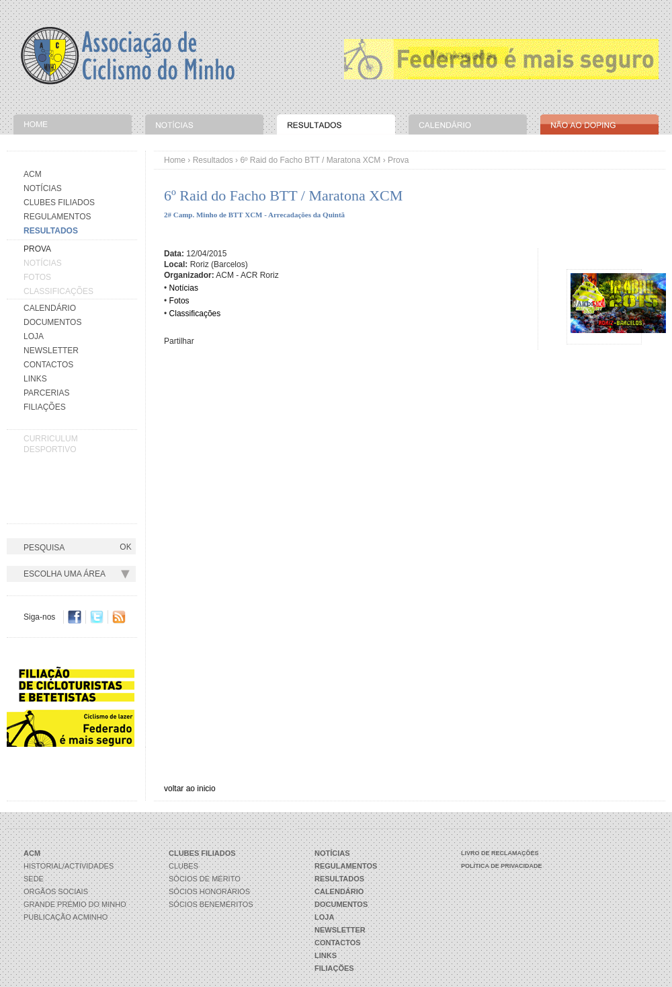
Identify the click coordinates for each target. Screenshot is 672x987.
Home (174, 160)
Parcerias (46, 393)
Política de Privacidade (501, 866)
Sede (34, 879)
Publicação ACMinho (66, 917)
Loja (34, 336)
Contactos (48, 364)
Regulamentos (57, 216)
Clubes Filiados (59, 202)
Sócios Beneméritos (211, 904)
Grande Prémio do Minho (75, 904)
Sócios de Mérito (205, 879)
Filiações (45, 407)
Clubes (183, 866)
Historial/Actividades (69, 866)
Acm (33, 174)
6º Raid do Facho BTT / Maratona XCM (310, 160)
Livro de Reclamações (500, 853)
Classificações (58, 291)
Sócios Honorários (209, 891)
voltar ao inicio (190, 788)
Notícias (43, 188)
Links (35, 378)
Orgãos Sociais (56, 891)
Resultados (213, 160)
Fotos (37, 277)
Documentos (52, 322)
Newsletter (51, 350)
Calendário (50, 308)
